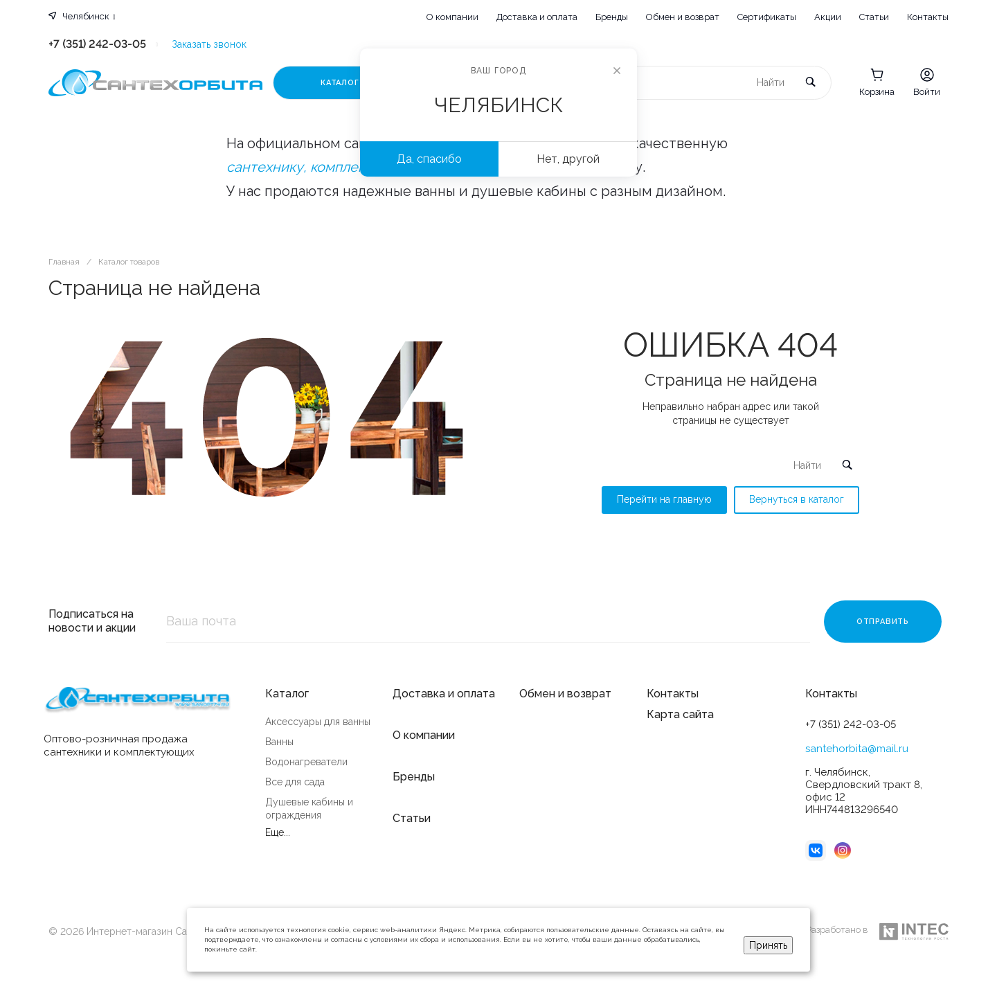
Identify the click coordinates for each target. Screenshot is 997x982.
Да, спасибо (429, 159)
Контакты (928, 17)
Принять (768, 945)
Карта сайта (680, 714)
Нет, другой (568, 159)
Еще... (277, 832)
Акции (827, 17)
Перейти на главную (664, 499)
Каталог (287, 693)
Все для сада (295, 781)
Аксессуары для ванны (317, 721)
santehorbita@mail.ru (856, 748)
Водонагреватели (306, 761)
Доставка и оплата (536, 17)
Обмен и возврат (682, 17)
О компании (452, 17)
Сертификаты (766, 17)
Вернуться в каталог (796, 499)
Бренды (611, 17)
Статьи (874, 17)
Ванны (279, 741)
